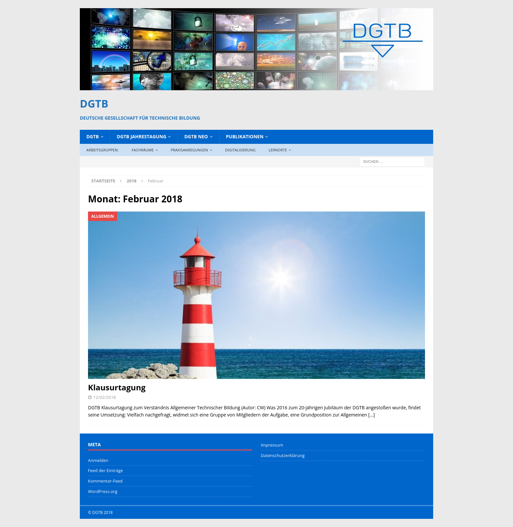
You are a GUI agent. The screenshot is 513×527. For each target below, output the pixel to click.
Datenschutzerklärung (283, 455)
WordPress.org (102, 491)
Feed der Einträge (105, 470)
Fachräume (142, 149)
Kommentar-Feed (105, 481)
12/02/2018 (104, 397)
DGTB (92, 136)
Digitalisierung (240, 149)
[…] (371, 415)
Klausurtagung (117, 387)
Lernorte (278, 149)
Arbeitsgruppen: (102, 149)
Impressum (272, 445)
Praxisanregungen (189, 149)
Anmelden (98, 460)
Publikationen (245, 136)
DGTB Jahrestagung (141, 136)
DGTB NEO (196, 136)
